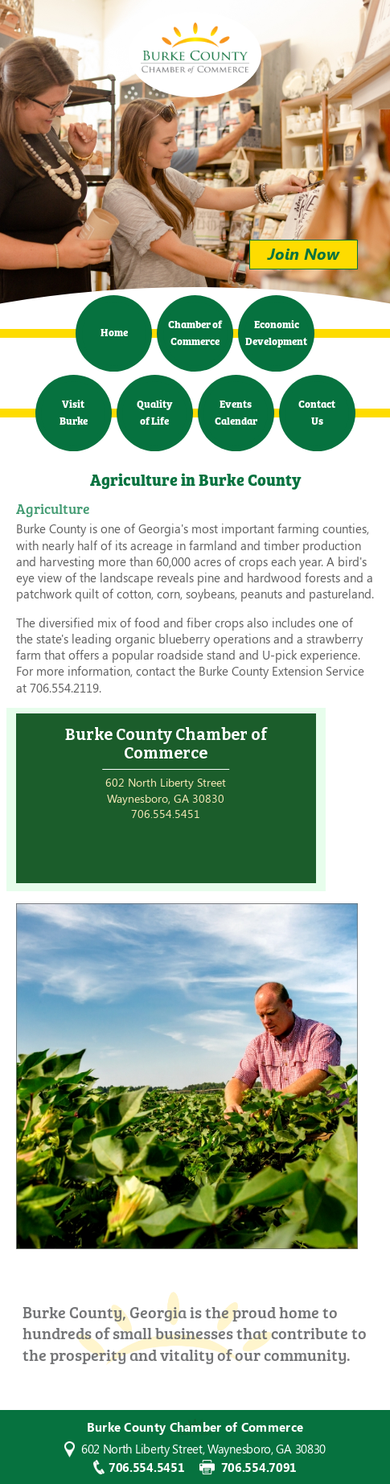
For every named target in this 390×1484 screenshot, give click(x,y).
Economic (276, 331)
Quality (154, 411)
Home (114, 331)
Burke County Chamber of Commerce (195, 48)
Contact (316, 411)
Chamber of (195, 331)
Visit (74, 411)
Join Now (303, 253)
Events (236, 411)
